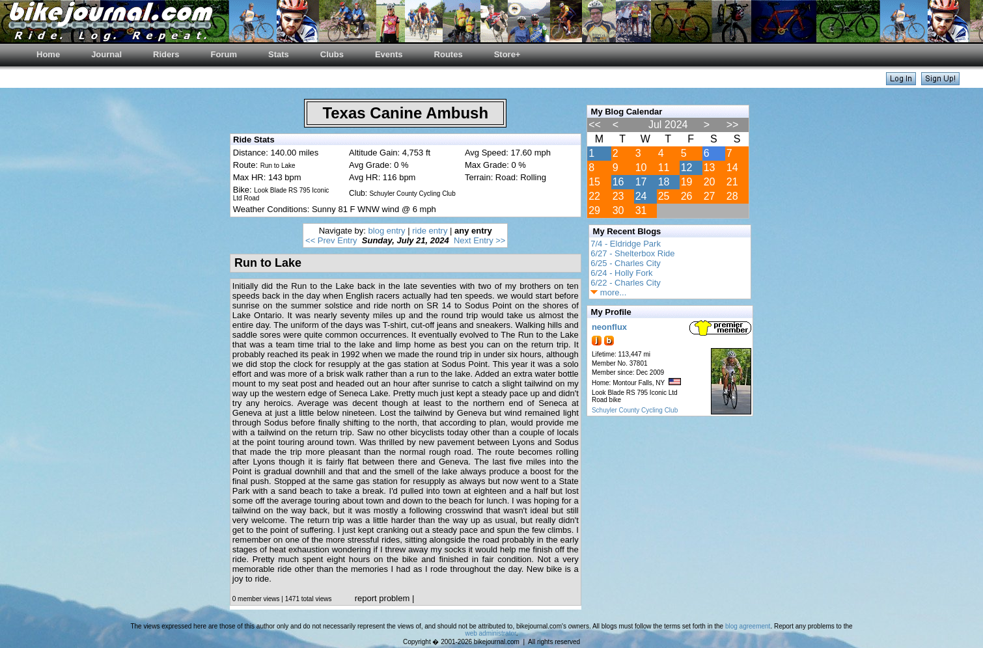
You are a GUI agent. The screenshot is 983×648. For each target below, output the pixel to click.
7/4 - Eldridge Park (625, 244)
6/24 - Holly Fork (621, 273)
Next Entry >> (479, 240)
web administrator (490, 633)
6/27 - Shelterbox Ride (632, 253)
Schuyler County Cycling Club (635, 410)
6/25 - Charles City (625, 263)
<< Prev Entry (331, 240)
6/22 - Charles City (625, 283)
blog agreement (748, 626)
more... (608, 292)
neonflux (609, 327)
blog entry (387, 231)
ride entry (429, 231)
